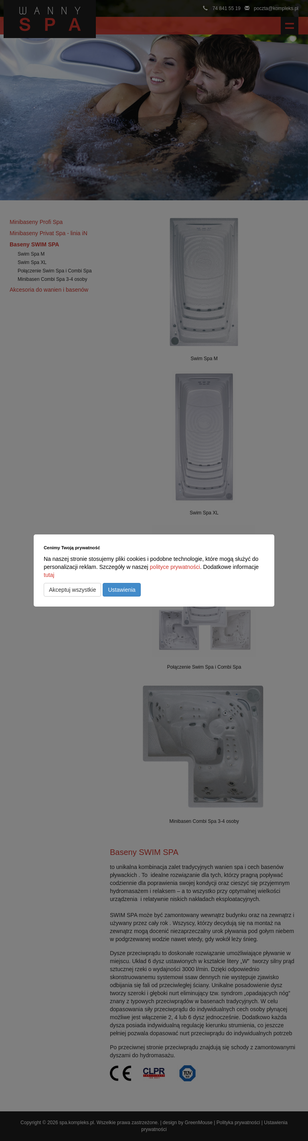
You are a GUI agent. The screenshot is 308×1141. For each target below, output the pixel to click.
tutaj (49, 575)
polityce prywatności (175, 567)
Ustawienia (121, 590)
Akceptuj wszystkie (72, 590)
